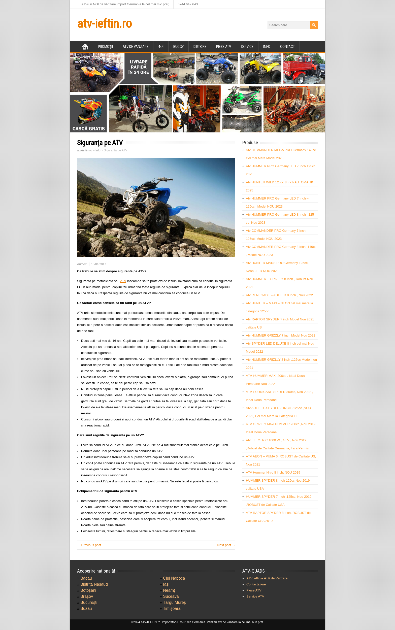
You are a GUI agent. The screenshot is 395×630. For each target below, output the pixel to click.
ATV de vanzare (135, 46)
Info (266, 46)
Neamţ (169, 590)
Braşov (86, 596)
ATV (123, 281)
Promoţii (105, 46)
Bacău (86, 578)
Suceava (171, 596)
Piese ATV (253, 590)
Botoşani (88, 590)
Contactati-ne (256, 584)
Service (247, 46)
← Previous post (89, 545)
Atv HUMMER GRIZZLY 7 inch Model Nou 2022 (280, 335)
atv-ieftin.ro (104, 23)
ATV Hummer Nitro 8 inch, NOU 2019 (273, 472)
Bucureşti (88, 602)
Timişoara (172, 608)
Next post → (226, 545)
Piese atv (223, 46)
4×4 (160, 46)
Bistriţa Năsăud (94, 584)
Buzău (86, 608)
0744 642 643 (188, 4)
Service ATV (255, 596)
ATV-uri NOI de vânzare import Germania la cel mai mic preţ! (125, 4)
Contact (287, 46)
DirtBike (199, 46)
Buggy (178, 46)
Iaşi (166, 584)
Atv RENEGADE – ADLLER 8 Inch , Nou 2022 (279, 295)
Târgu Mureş (174, 602)
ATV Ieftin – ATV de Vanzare (266, 578)
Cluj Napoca (174, 578)
